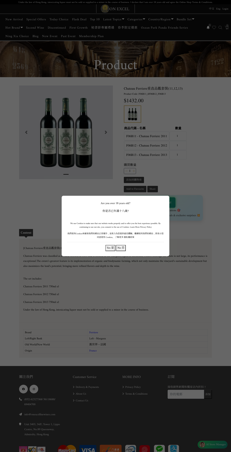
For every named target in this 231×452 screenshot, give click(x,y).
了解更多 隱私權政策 (124, 237)
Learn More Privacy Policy (141, 227)
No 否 (120, 247)
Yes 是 (110, 247)
